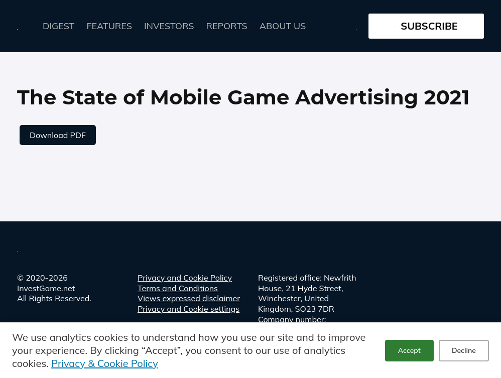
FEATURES (109, 26)
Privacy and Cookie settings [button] (188, 309)
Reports (226, 26)
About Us (283, 26)
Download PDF (58, 135)
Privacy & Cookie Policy (104, 363)
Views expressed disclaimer (189, 298)
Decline (464, 350)
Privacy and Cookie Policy (185, 278)
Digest (59, 26)
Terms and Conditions (178, 288)
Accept (409, 350)
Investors (169, 26)
